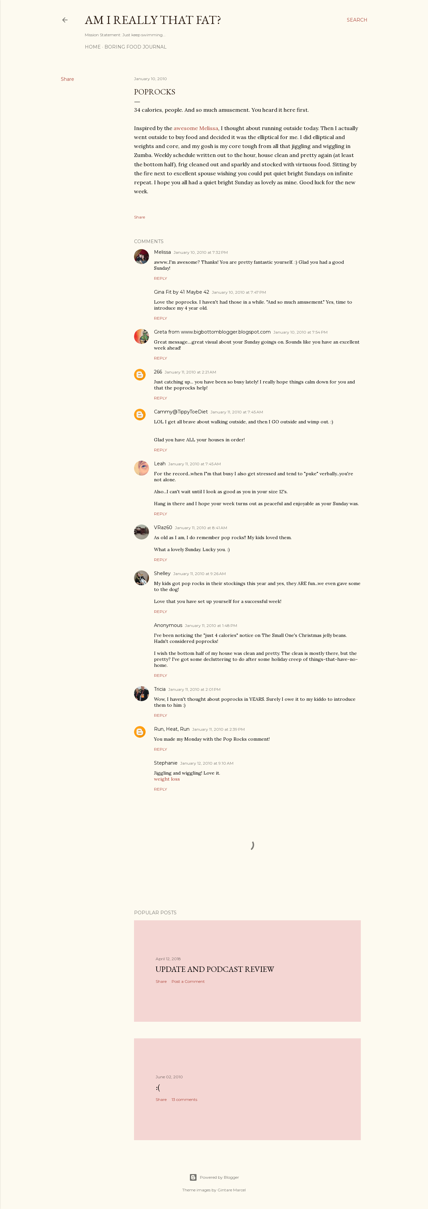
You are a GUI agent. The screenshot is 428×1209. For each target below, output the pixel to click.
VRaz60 (163, 527)
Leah (160, 464)
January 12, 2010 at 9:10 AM (206, 763)
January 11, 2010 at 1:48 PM (211, 625)
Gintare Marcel (231, 1189)
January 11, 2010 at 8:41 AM (201, 527)
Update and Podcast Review (215, 969)
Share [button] (67, 79)
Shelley (162, 573)
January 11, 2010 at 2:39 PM (218, 729)
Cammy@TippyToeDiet (181, 412)
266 (158, 372)
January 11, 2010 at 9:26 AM (199, 573)
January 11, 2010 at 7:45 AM (237, 411)
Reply (160, 278)
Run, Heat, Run (172, 729)
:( (158, 1087)
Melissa (162, 252)
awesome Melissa (196, 128)
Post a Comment (188, 981)
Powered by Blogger (214, 1177)
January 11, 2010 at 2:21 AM (190, 372)
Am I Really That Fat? (153, 20)
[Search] (357, 20)
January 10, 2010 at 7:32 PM (201, 252)
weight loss (167, 779)
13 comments (184, 1099)
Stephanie (166, 763)
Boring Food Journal (135, 47)
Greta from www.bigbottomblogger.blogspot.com (212, 332)
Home (93, 47)
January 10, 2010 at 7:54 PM (300, 332)
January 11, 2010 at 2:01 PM (194, 689)
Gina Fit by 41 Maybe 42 (181, 292)
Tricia (160, 689)
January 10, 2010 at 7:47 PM (239, 292)
